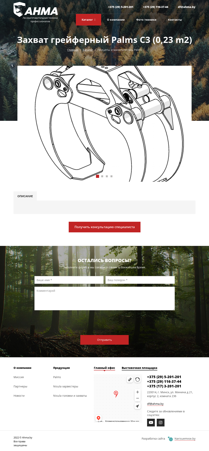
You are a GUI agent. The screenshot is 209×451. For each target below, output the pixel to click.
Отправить (104, 340)
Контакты (175, 19)
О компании (116, 19)
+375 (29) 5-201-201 (120, 7)
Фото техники (146, 19)
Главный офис (104, 368)
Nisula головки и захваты (70, 395)
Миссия (19, 377)
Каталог (88, 20)
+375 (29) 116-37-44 (155, 7)
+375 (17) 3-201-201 (164, 386)
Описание (25, 196)
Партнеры (20, 386)
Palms (57, 377)
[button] (97, 176)
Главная (72, 50)
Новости (19, 395)
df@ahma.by (186, 7)
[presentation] (105, 322)
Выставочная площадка (139, 368)
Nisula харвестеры (65, 386)
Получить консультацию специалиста (105, 227)
